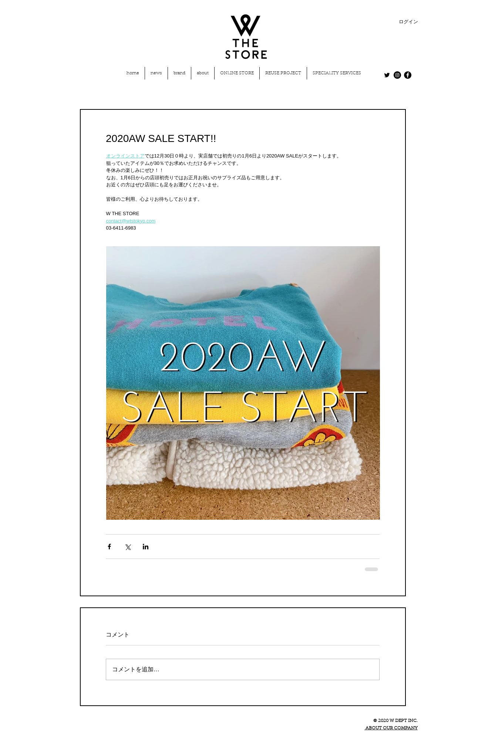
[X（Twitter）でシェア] (127, 546)
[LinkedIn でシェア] (145, 546)
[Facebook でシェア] (109, 546)
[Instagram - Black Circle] (397, 75)
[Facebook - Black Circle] (407, 75)
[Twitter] (387, 75)
